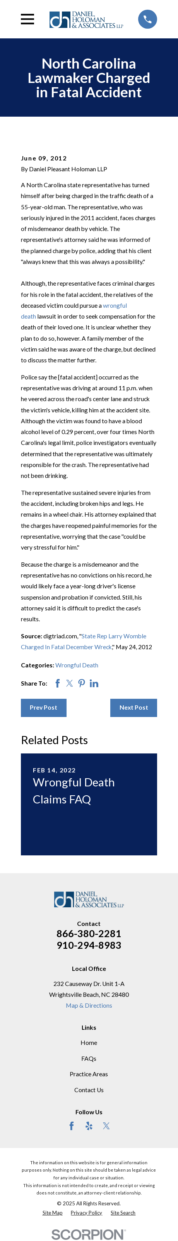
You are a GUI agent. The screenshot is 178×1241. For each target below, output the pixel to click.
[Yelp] (89, 1126)
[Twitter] (106, 1126)
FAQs (88, 1058)
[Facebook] (71, 1126)
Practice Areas (89, 1073)
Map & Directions (89, 1005)
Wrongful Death (76, 665)
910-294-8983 (89, 945)
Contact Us (89, 1089)
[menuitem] (53, 1213)
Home (88, 1042)
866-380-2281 (89, 933)
